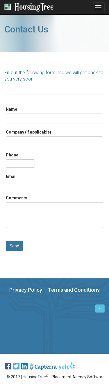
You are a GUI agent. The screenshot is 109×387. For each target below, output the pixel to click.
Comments (16, 198)
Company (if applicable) (28, 132)
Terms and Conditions (74, 290)
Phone (12, 155)
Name (11, 109)
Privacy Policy (25, 290)
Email (11, 176)
